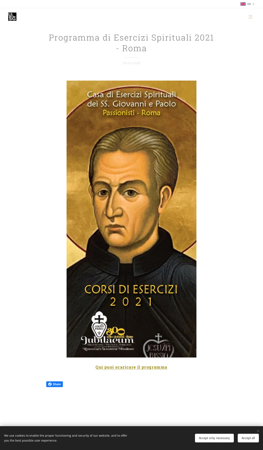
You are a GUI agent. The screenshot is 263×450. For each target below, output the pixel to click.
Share (54, 384)
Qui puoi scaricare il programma (131, 367)
